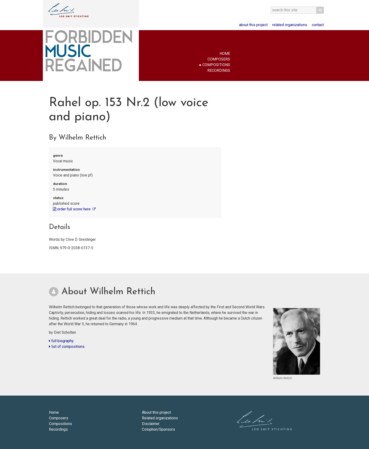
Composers (219, 59)
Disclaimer (151, 423)
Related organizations (289, 25)
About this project (253, 25)
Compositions (216, 65)
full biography (61, 341)
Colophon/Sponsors (158, 429)
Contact (318, 25)
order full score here (72, 209)
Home (225, 53)
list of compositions (66, 346)
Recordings (218, 70)
